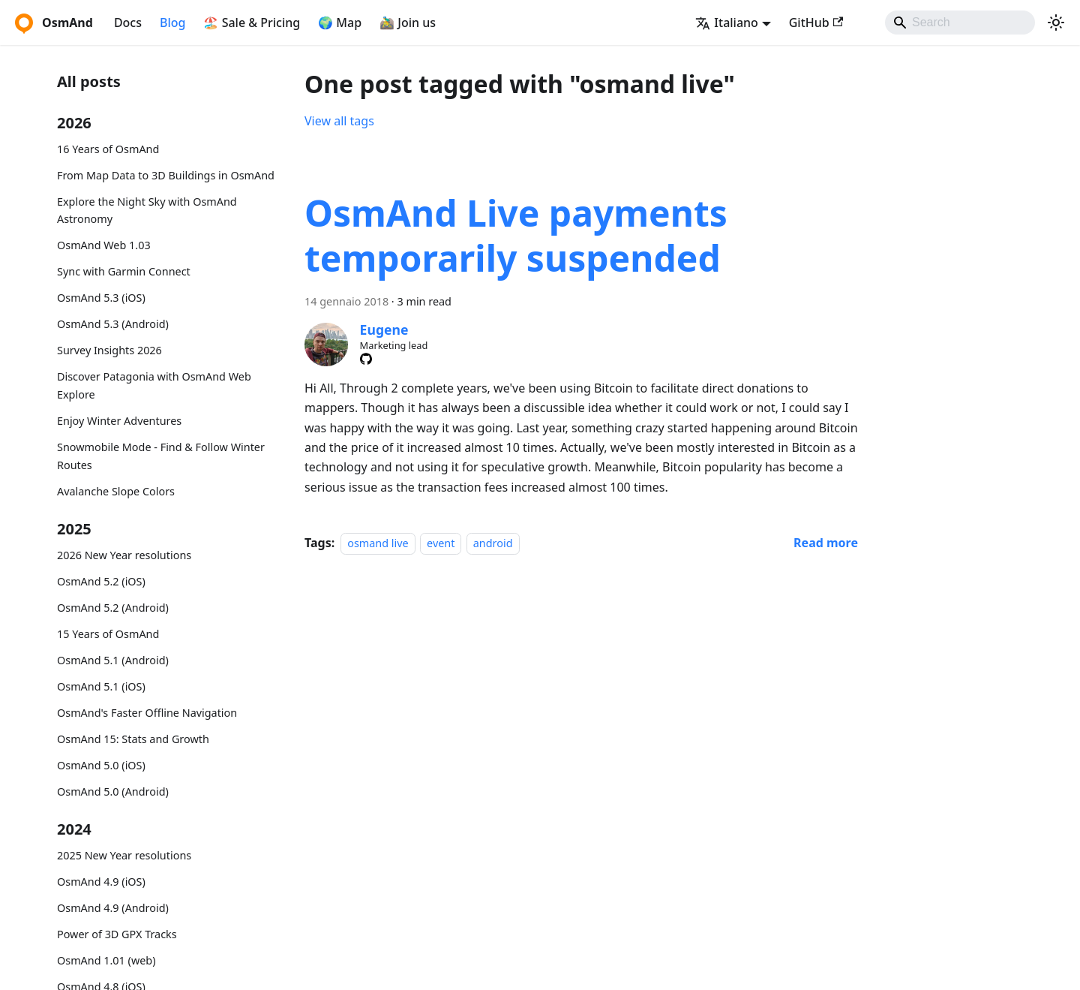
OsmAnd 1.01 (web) (106, 960)
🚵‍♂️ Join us (408, 22)
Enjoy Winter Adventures (119, 421)
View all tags (339, 121)
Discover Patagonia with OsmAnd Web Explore (154, 385)
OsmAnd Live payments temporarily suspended (516, 235)
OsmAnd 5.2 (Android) (113, 607)
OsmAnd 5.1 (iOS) (101, 686)
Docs (128, 22)
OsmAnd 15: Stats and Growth (133, 739)
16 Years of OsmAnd (108, 149)
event (440, 543)
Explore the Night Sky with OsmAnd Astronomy (147, 210)
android (493, 543)
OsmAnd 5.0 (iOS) (101, 765)
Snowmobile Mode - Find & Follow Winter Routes (161, 456)
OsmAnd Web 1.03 (104, 245)
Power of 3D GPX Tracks (117, 934)
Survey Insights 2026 (109, 350)
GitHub (816, 22)
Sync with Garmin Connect (123, 271)
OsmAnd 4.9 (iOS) (101, 881)
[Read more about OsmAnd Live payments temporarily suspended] (826, 542)
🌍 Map (340, 22)
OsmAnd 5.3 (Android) (113, 324)
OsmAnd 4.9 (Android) (113, 908)
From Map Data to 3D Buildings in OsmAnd (165, 175)
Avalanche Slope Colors (116, 491)
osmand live (377, 543)
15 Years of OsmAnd (108, 634)
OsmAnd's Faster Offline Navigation (147, 713)
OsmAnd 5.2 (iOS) (101, 581)
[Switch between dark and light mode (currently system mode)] (1056, 23)
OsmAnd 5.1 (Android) (113, 660)
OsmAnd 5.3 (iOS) (101, 297)
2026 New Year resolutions (124, 555)
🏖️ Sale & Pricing (251, 22)
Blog (172, 22)
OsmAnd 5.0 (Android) (113, 791)
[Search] (960, 23)
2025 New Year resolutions (124, 855)
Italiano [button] (726, 22)
